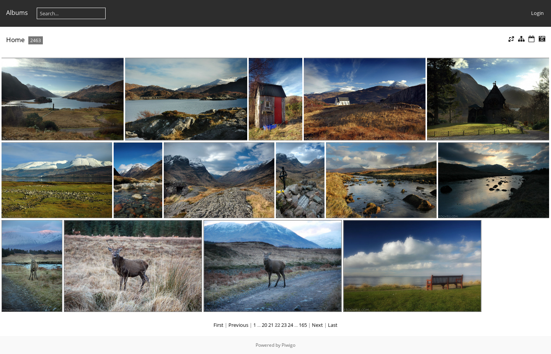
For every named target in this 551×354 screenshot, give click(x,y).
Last (332, 324)
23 (284, 324)
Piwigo (288, 345)
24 (290, 324)
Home (15, 39)
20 (264, 324)
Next (317, 324)
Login (537, 13)
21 (271, 324)
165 (303, 324)
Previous (238, 324)
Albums (17, 12)
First (218, 324)
